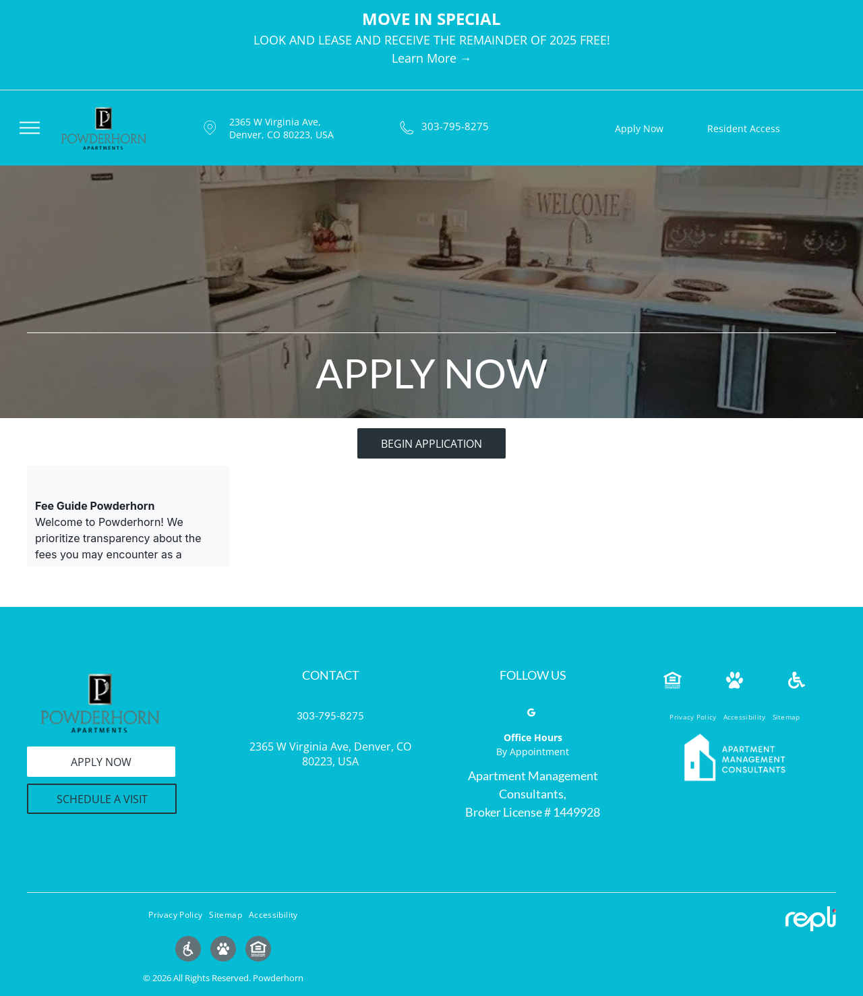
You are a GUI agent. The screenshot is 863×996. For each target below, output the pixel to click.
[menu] (29, 127)
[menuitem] (692, 717)
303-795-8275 (455, 126)
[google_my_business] (531, 714)
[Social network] (188, 950)
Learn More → (432, 58)
